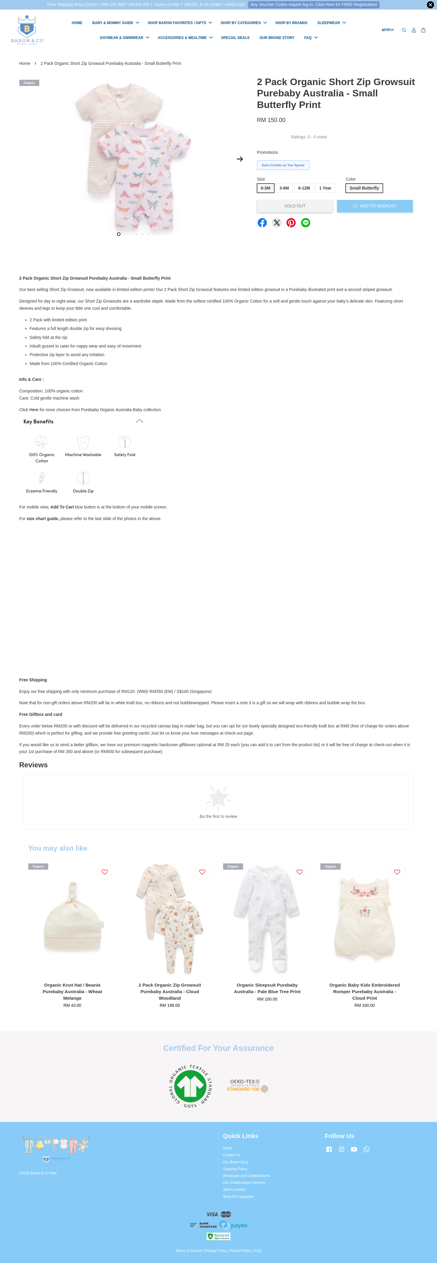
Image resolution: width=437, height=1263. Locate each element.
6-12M (304, 188)
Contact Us (232, 1155)
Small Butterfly (364, 188)
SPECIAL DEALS (235, 38)
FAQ (311, 38)
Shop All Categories (238, 1197)
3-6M (284, 188)
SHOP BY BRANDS (291, 23)
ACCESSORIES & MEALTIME (185, 38)
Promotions (267, 152)
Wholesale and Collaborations (246, 1176)
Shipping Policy (235, 1169)
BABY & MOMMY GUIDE (115, 23)
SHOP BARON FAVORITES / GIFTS (180, 23)
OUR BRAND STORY (276, 38)
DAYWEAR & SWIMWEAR (124, 38)
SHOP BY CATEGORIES (244, 23)
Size (261, 179)
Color (350, 179)
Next (240, 159)
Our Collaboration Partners (244, 1183)
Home (24, 63)
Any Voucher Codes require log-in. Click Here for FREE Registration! (313, 4)
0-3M (265, 188)
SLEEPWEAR (331, 23)
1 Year (325, 188)
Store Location (234, 1190)
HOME (77, 23)
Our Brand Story (236, 1162)
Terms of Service (189, 1251)
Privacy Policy (216, 1251)
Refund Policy (240, 1251)
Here (33, 409)
